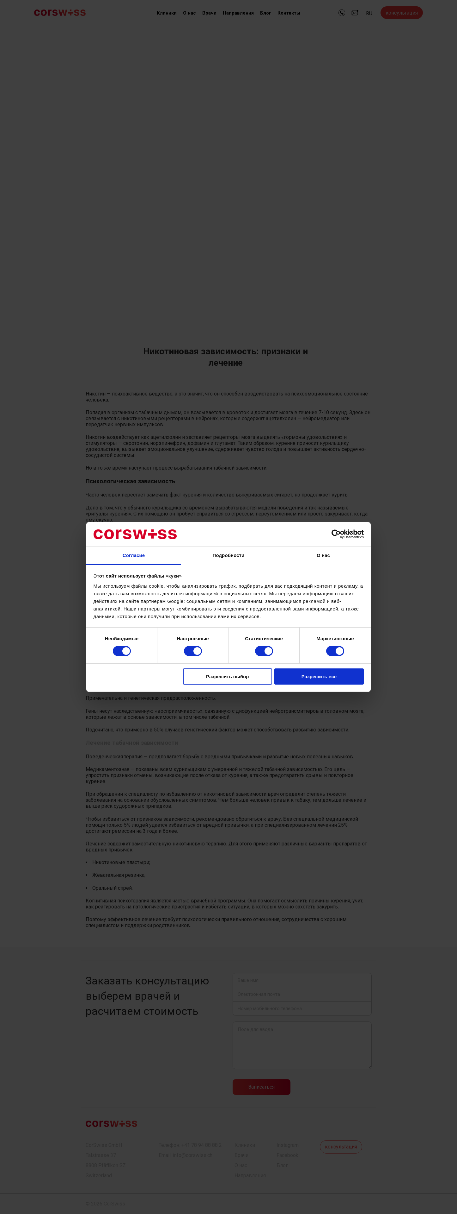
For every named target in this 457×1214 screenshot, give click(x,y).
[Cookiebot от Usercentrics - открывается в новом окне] (336, 534)
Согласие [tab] (134, 555)
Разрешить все (319, 676)
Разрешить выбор (227, 676)
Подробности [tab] (229, 555)
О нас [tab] (323, 555)
